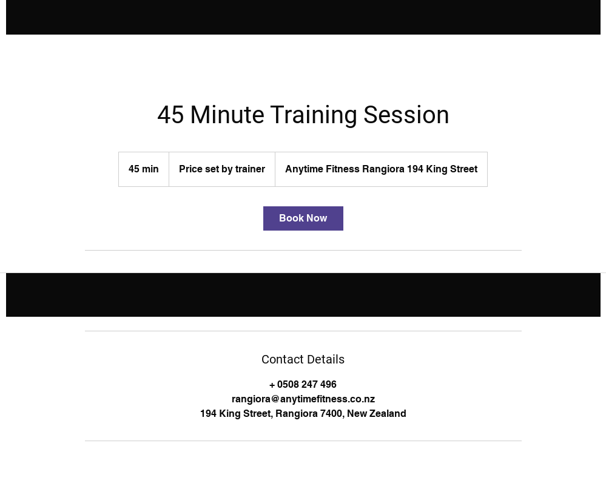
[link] (303, 218)
